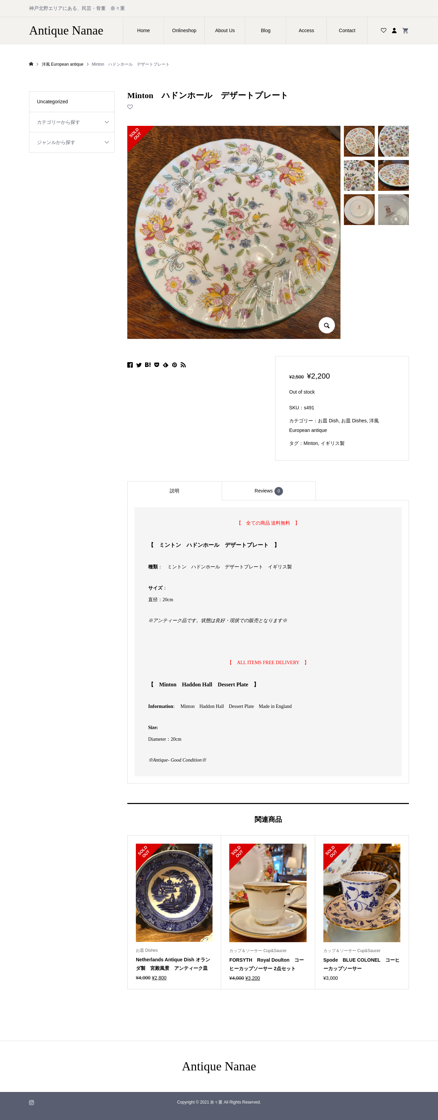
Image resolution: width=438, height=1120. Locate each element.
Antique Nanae (66, 30)
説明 (174, 490)
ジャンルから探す (56, 142)
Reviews (269, 491)
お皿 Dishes (354, 420)
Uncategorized (52, 101)
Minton (311, 443)
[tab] (174, 490)
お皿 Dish (328, 420)
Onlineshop (184, 30)
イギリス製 (333, 443)
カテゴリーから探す (58, 122)
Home (143, 30)
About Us (225, 30)
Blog (265, 30)
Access (306, 30)
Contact (347, 30)
